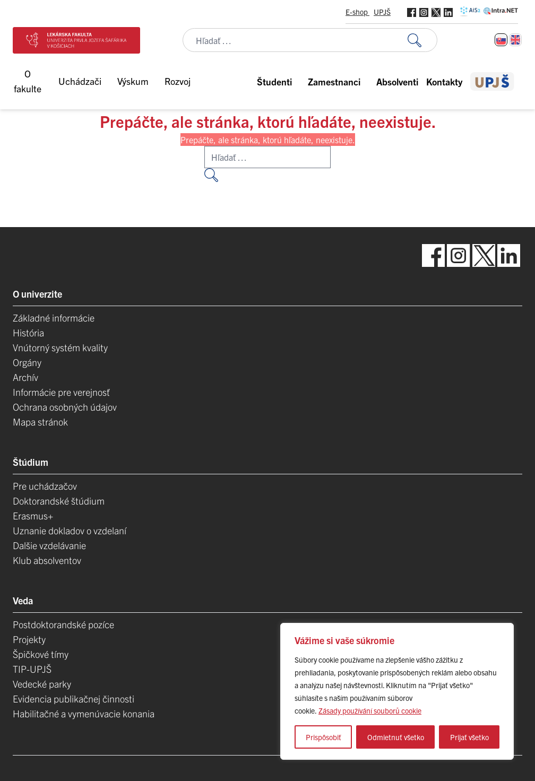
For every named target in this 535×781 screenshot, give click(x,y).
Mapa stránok (40, 421)
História (28, 332)
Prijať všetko (469, 737)
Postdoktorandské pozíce (63, 624)
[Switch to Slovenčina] (501, 40)
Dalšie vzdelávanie (49, 545)
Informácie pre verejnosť (61, 392)
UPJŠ (382, 11)
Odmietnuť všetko (395, 737)
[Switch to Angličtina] (515, 40)
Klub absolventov (47, 560)
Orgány (27, 362)
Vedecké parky (42, 684)
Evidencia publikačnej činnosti (73, 698)
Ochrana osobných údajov (65, 407)
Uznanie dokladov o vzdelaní (69, 530)
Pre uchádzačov (45, 486)
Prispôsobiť (323, 737)
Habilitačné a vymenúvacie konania (83, 713)
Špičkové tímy (40, 654)
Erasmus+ (33, 515)
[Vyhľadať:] (422, 40)
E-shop (357, 11)
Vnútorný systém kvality (60, 347)
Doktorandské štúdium (59, 500)
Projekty (29, 639)
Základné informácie (53, 317)
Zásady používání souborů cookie (369, 710)
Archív (25, 377)
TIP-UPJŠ (32, 669)
